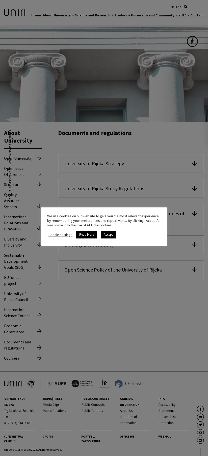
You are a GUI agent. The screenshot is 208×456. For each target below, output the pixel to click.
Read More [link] (86, 234)
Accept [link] (108, 234)
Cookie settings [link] (60, 234)
